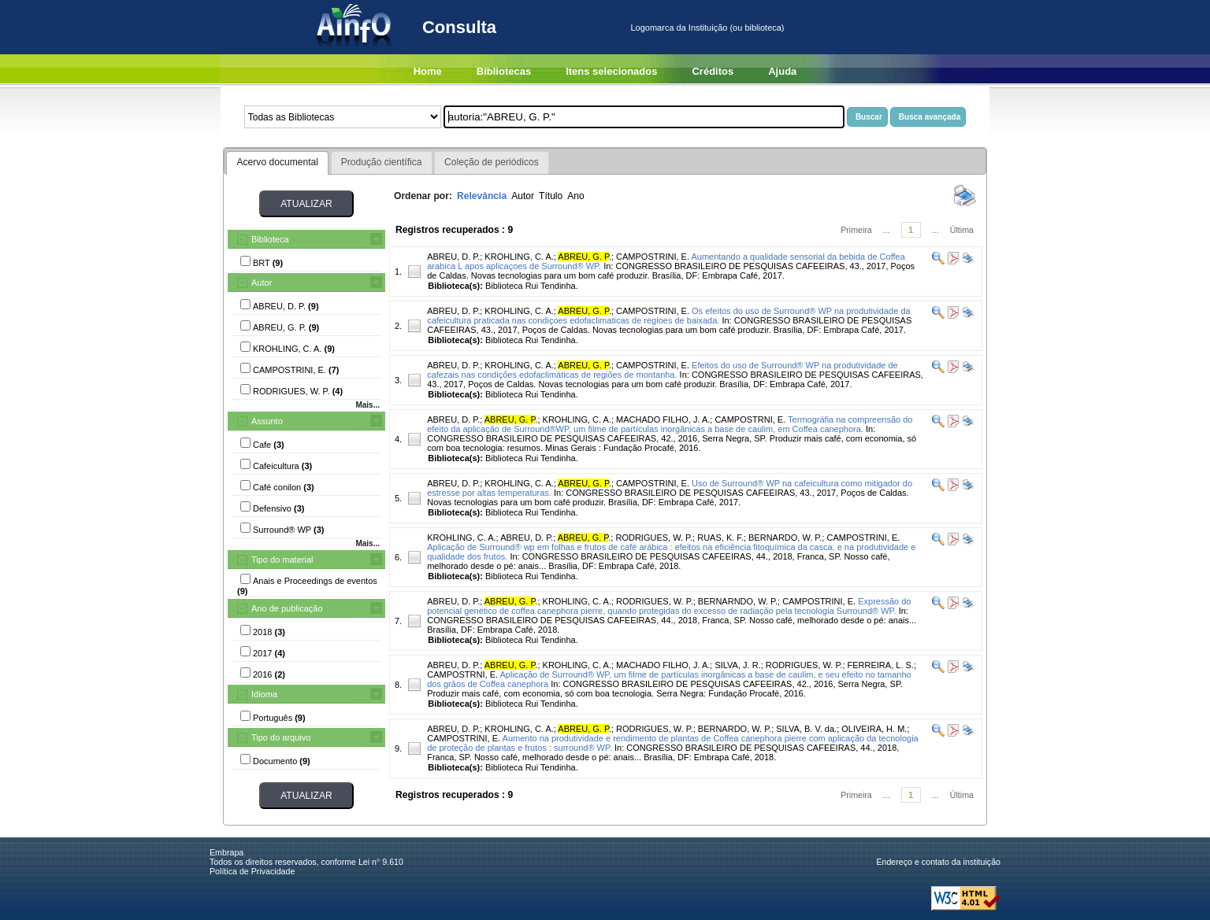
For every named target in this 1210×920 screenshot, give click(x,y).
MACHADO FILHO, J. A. (663, 419)
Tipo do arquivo (280, 737)
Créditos (712, 71)
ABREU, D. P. (453, 256)
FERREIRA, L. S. (881, 665)
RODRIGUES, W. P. (653, 537)
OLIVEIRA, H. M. (874, 728)
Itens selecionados (611, 71)
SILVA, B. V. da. (806, 728)
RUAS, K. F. (720, 537)
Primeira (856, 230)
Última (962, 230)
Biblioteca (270, 239)
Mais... (367, 405)
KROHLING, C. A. (518, 256)
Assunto (267, 421)
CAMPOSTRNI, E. (749, 419)
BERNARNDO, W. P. (738, 601)
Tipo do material (282, 559)
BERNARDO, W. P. (785, 537)
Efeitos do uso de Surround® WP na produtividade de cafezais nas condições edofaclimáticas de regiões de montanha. (662, 369)
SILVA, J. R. (737, 665)
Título (550, 195)
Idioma (264, 694)
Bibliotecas (504, 71)
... (886, 230)
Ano (576, 195)
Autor (261, 282)
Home (428, 71)
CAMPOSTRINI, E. (652, 256)
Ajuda (782, 71)
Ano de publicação (287, 608)
